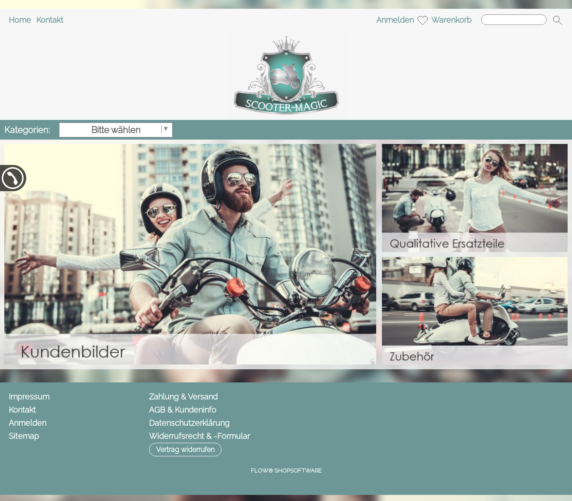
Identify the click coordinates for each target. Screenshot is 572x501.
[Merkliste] (422, 20)
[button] (557, 20)
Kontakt (49, 20)
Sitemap (24, 436)
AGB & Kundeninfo (182, 409)
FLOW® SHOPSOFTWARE (286, 470)
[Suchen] (514, 19)
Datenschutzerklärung (189, 422)
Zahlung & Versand (183, 396)
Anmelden (395, 20)
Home (20, 20)
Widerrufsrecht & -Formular (199, 436)
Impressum (29, 396)
